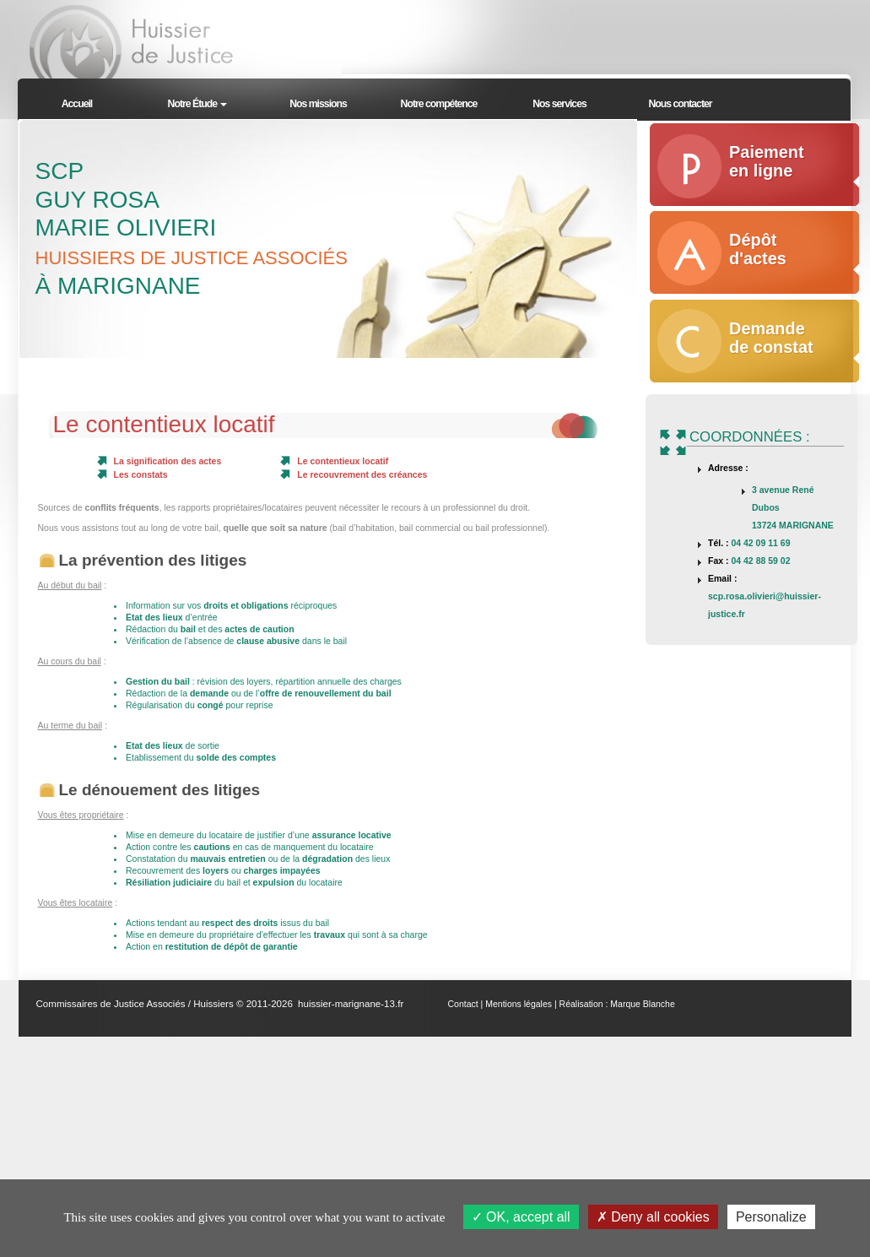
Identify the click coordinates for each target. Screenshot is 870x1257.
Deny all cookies (653, 1217)
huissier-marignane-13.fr (350, 1004)
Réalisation (581, 1004)
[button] (198, 102)
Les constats (141, 474)
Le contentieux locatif (342, 461)
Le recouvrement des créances (362, 474)
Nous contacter (679, 104)
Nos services (559, 104)
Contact (463, 1004)
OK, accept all (521, 1217)
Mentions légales (518, 1004)
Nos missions (318, 104)
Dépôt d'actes (757, 249)
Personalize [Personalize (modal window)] (771, 1217)
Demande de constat (771, 337)
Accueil (77, 104)
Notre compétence (439, 104)
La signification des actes (168, 461)
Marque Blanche (642, 1004)
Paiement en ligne (766, 161)
